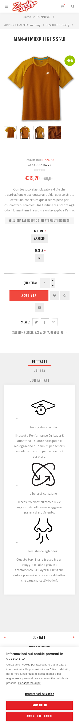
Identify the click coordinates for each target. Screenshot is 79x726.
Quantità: (30, 283)
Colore (39, 231)
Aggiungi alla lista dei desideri (54, 295)
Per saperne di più (29, 683)
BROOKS (48, 159)
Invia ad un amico (39, 307)
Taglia (39, 251)
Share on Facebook (45, 322)
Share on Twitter (36, 322)
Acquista (28, 295)
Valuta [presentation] (39, 371)
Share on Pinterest (54, 322)
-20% (69, 60)
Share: (25, 322)
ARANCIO (39, 239)
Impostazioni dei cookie (39, 694)
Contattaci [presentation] (39, 380)
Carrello (64, 4)
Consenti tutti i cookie (40, 716)
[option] (10, 137)
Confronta (65, 295)
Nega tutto (39, 705)
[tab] (39, 361)
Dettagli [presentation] (39, 361)
